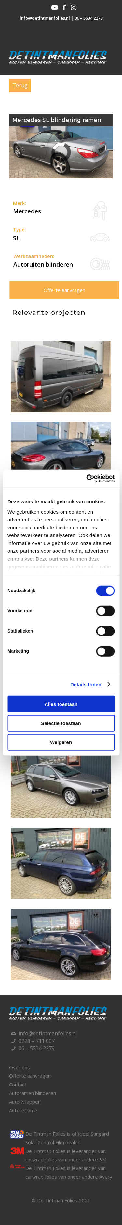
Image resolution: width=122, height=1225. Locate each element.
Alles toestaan (61, 704)
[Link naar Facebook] (64, 7)
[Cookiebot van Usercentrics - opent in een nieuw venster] (87, 478)
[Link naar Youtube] (55, 7)
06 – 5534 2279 (88, 18)
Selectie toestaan (61, 723)
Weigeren (61, 742)
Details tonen (85, 684)
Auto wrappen (25, 1102)
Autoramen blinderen (32, 1093)
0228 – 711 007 (37, 1040)
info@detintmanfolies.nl (45, 18)
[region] (61, 152)
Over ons (19, 1067)
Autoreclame (23, 1110)
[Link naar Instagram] (73, 7)
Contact (17, 1084)
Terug (20, 85)
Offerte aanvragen (64, 290)
